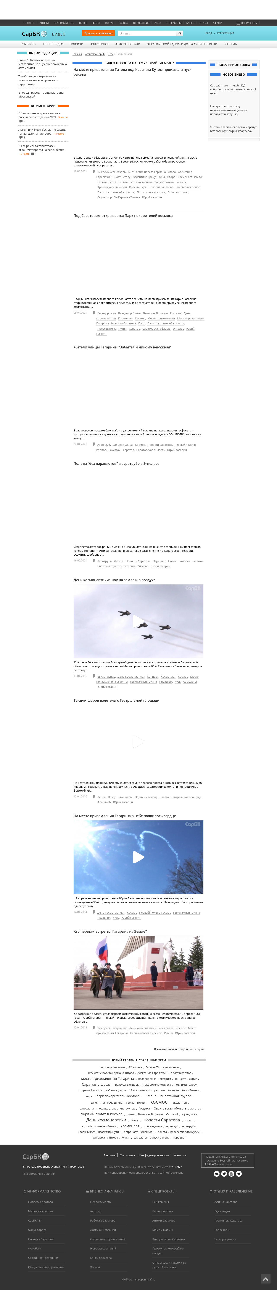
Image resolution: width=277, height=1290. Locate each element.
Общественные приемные (46, 1267)
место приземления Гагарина (107, 1078)
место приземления (111, 1067)
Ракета (164, 797)
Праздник (165, 681)
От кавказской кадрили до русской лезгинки (182, 44)
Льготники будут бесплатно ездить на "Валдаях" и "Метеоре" (42, 131)
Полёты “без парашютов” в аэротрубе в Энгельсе (116, 463)
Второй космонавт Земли (184, 177)
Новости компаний (103, 1248)
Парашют (159, 561)
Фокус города (37, 1230)
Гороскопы (222, 1230)
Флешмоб (104, 802)
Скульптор (104, 197)
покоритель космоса (157, 1085)
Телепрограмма (225, 1239)
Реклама (109, 1155)
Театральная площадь (186, 797)
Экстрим (129, 566)
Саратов (134, 328)
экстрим (165, 1079)
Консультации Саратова (168, 1239)
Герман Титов (106, 182)
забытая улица (116, 1090)
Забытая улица (123, 445)
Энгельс (178, 328)
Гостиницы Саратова (228, 1220)
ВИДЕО (59, 34)
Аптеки (44, 22)
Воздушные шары (120, 797)
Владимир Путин (129, 313)
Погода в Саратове (40, 1239)
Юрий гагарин (152, 197)
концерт (180, 1079)
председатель (153, 1126)
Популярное (99, 44)
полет (189, 1120)
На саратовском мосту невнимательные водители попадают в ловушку (228, 110)
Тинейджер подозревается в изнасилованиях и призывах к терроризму (38, 80)
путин (131, 1114)
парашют (179, 1137)
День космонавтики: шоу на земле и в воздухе (115, 579)
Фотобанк (35, 1248)
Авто (158, 22)
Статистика (127, 1155)
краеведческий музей (185, 1132)
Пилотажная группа (143, 681)
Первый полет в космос (155, 912)
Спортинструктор (109, 566)
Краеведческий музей (112, 187)
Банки (190, 22)
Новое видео (53, 44)
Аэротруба (104, 561)
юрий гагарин (195, 1049)
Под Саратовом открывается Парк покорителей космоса (123, 215)
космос (158, 1101)
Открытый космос (188, 187)
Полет (172, 561)
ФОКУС (109, 22)
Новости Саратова (160, 187)
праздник (189, 1114)
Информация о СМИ (36, 1174)
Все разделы (247, 22)
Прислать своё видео (98, 33)
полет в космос (181, 1073)
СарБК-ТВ (34, 1220)
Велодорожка (106, 313)
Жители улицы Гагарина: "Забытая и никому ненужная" (123, 347)
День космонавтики (131, 676)
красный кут (86, 1132)
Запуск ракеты (164, 182)
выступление (170, 1090)
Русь (178, 681)
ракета (162, 1132)
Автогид (95, 1211)
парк (89, 1096)
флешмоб (147, 1132)
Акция (101, 797)
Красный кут (137, 187)
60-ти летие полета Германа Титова (152, 172)
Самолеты (190, 681)
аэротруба (189, 1126)
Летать (118, 561)
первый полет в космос (101, 1113)
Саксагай (114, 450)
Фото (96, 22)
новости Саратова (162, 1120)
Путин (122, 328)
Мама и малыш (162, 1230)
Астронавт (120, 1028)
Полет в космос (177, 192)
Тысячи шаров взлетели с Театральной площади (116, 700)
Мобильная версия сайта (138, 1279)
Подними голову (146, 797)
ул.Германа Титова (105, 1137)
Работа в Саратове (102, 1220)
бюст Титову (190, 1090)
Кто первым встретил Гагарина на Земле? (110, 931)
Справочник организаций (107, 1239)
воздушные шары (127, 1085)
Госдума (175, 313)
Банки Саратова (101, 1258)
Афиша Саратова (225, 1202)
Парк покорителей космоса (115, 192)
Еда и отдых (222, 1211)
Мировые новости (40, 1211)
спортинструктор (123, 1108)
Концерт (152, 676)
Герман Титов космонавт (135, 182)
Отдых (204, 22)
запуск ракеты (159, 1137)
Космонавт (125, 318)
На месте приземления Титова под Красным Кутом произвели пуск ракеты (133, 72)
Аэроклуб (103, 445)
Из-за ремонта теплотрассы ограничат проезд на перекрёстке (41, 148)
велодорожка (147, 1079)
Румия (168, 1033)
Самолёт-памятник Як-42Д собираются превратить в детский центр (233, 89)
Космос (182, 182)
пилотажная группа (175, 1096)
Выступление (106, 676)
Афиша (217, 22)
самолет (106, 1085)
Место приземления (161, 318)
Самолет (184, 561)
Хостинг (95, 1267)
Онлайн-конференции (43, 1258)
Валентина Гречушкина (149, 177)
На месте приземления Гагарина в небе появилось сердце (125, 815)
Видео (83, 22)
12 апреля (104, 1028)
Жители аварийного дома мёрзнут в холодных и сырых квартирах (233, 129)
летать (194, 1108)
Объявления (141, 22)
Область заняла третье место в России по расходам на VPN (39, 115)
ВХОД (209, 33)
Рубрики (29, 44)
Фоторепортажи (127, 44)
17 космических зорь (111, 172)
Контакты (180, 1155)
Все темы (230, 44)
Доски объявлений (103, 1230)
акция (193, 1079)
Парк (141, 323)
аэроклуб (172, 1126)
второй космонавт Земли (99, 1126)
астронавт (131, 1132)
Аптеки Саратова (163, 1220)
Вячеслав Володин (155, 313)
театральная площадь (93, 1108)
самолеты (140, 1137)
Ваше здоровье (162, 1211)
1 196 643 (211, 1164)
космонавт (130, 1125)
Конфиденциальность (154, 1155)
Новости (28, 22)
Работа (123, 22)
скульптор (180, 1103)
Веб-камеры (173, 22)
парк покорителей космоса (118, 1096)
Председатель (106, 328)
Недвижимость (64, 22)
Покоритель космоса (151, 192)
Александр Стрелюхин (152, 1073)
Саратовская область (156, 328)
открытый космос (91, 1090)
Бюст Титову (122, 177)
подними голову (185, 1085)
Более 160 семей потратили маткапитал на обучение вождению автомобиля (42, 64)
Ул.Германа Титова (127, 197)
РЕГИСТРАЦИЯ (225, 33)
